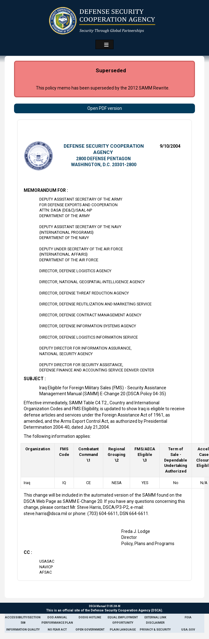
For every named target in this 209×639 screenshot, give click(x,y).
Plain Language (123, 629)
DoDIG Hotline (90, 617)
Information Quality (23, 629)
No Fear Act (57, 629)
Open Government (89, 629)
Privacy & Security (155, 629)
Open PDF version (104, 108)
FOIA (188, 617)
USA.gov (188, 629)
